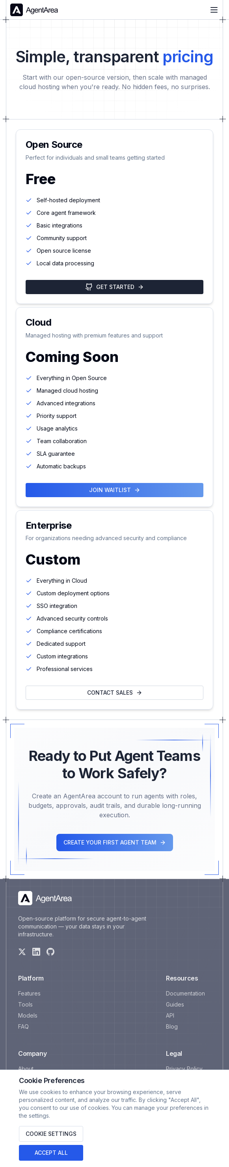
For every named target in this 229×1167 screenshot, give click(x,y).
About (26, 1068)
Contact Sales (114, 692)
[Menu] (214, 10)
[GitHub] (50, 952)
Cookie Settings (51, 1133)
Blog (172, 1026)
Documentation (185, 993)
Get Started (114, 287)
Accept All (51, 1152)
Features (29, 993)
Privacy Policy (184, 1068)
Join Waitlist (114, 490)
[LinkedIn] (36, 952)
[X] (22, 952)
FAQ (23, 1026)
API (170, 1015)
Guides (175, 1004)
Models (27, 1015)
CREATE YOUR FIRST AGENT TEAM (114, 842)
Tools (25, 1004)
